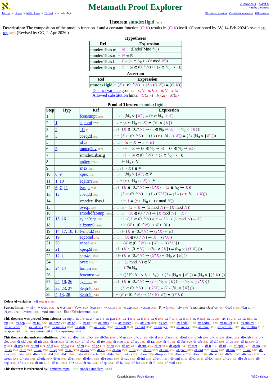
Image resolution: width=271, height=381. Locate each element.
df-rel (69, 350)
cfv (179, 307)
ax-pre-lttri (225, 327)
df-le (226, 358)
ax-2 (88, 318)
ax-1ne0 (120, 327)
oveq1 (85, 207)
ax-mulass (59, 327)
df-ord (199, 350)
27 (70, 288)
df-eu (229, 337)
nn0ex (85, 162)
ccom (146, 307)
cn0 (10, 312)
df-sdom (106, 358)
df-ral (85, 341)
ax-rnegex (161, 327)
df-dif (214, 341)
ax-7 (168, 318)
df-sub (242, 358)
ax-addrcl (203, 323)
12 (57, 194)
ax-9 (196, 318)
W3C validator (259, 376)
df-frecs (247, 354)
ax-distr (80, 327)
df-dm (116, 350)
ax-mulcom (12, 327)
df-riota (127, 354)
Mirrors (6, 13)
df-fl (152, 363)
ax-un (87, 323)
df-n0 (55, 363)
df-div (22, 363)
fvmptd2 (87, 231)
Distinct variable (106, 90)
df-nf (183, 337)
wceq (44, 307)
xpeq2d (86, 249)
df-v (166, 341)
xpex (84, 174)
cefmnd (85, 312)
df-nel (69, 341)
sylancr (86, 281)
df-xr (192, 358)
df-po (256, 346)
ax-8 (182, 318)
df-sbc (181, 341)
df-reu (135, 341)
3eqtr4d (86, 288)
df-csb (197, 341)
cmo (52, 312)
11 (66, 187)
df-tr (208, 346)
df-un (229, 341)
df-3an (121, 337)
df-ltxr (209, 358)
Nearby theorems (259, 7)
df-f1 (64, 354)
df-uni (126, 346)
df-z (71, 363)
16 (64, 219)
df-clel (21, 341)
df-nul (34, 346)
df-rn (132, 350)
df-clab (246, 337)
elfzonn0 (87, 225)
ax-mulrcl (247, 323)
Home (18, 13)
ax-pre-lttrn (249, 327)
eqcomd (86, 237)
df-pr (95, 346)
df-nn (39, 363)
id (81, 142)
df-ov (143, 354)
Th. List (48, 13)
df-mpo (180, 354)
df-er (56, 358)
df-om (197, 354)
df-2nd (229, 354)
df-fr (23, 350)
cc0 (229, 307)
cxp (129, 307)
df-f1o (95, 354)
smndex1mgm (60, 369)
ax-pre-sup (66, 331)
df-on (214, 350)
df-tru (138, 337)
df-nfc (38, 341)
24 (57, 268)
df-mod (170, 363)
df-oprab (161, 354)
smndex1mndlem (91, 369)
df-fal (153, 337)
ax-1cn (145, 323)
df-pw (65, 346)
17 (64, 231)
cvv (79, 307)
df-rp (103, 363)
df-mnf (175, 358)
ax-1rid (140, 327)
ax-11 (226, 318)
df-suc (247, 350)
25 (57, 281)
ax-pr (71, 323)
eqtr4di (86, 256)
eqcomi (86, 122)
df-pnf (157, 358)
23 (64, 288)
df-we (38, 350)
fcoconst (87, 275)
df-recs (24, 358)
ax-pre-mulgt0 (40, 331)
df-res (147, 350)
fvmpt (85, 187)
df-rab (151, 341)
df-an (76, 337)
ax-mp (67, 318)
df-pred (182, 350)
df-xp (53, 350)
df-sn (80, 346)
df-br (158, 346)
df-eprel (239, 346)
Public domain (145, 376)
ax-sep (20, 323)
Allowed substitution (110, 95)
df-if (50, 346)
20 (57, 243)
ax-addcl (182, 323)
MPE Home (33, 13)
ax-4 (126, 318)
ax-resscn (124, 323)
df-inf (141, 358)
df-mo (214, 337)
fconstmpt (88, 116)
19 (57, 237)
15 (57, 219)
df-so (8, 350)
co (216, 307)
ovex (84, 262)
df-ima (164, 350)
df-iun (142, 346)
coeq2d (86, 136)
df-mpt (192, 346)
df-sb (198, 337)
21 (57, 249)
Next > (264, 4)
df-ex (168, 337)
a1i (82, 129)
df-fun (21, 354)
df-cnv (84, 350)
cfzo (28, 312)
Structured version (216, 13)
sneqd (84, 243)
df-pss (18, 346)
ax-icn (163, 323)
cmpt (111, 307)
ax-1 (79, 318)
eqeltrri (86, 181)
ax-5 (140, 318)
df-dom (88, 358)
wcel (63, 307)
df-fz (119, 363)
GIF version (262, 13)
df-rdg (41, 358)
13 (62, 294)
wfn (166, 307)
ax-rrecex (183, 327)
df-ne (53, 341)
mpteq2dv (88, 148)
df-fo (79, 354)
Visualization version (241, 13)
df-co (101, 350)
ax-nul (37, 323)
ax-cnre (203, 327)
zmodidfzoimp (92, 213)
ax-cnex (103, 323)
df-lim (230, 350)
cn (245, 307)
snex (83, 168)
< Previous (248, 4)
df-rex (101, 341)
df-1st (213, 354)
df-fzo (136, 363)
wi (31, 307)
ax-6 (154, 318)
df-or (90, 337)
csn (93, 307)
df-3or (104, 337)
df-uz (87, 363)
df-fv (110, 354)
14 (57, 231)
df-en (71, 358)
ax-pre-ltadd (12, 331)
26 (70, 281)
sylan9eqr (88, 219)
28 (68, 294)
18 (70, 231)
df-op (110, 346)
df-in (244, 341)
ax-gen (110, 318)
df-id (222, 346)
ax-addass (36, 327)
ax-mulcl (226, 323)
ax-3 (99, 318)
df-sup (124, 358)
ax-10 (211, 318)
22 (57, 288)
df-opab (174, 346)
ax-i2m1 (100, 327)
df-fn (36, 354)
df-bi (63, 337)
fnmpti (85, 268)
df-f (50, 354)
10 (62, 181)
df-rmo (118, 341)
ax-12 (242, 318)
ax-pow (54, 323)
